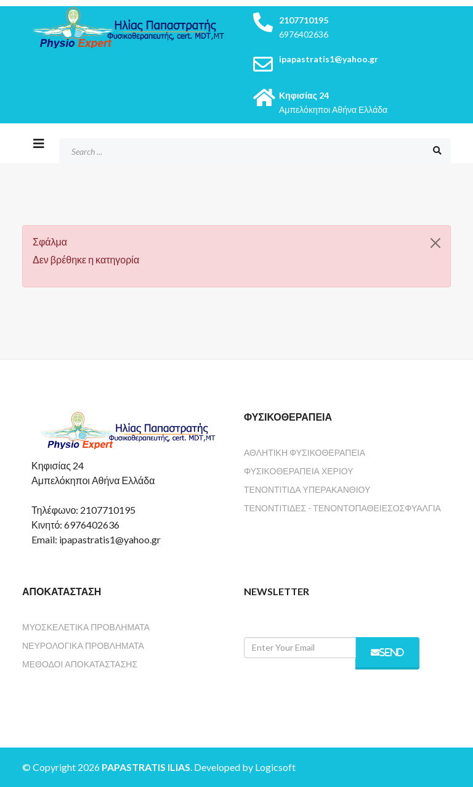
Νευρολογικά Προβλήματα (83, 645)
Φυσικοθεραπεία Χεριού (299, 471)
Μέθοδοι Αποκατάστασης (79, 664)
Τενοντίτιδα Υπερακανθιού (307, 489)
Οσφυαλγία (417, 508)
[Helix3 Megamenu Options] (38, 143)
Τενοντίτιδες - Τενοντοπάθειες (318, 508)
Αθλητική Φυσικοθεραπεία (304, 452)
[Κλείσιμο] (435, 243)
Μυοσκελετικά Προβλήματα (86, 627)
